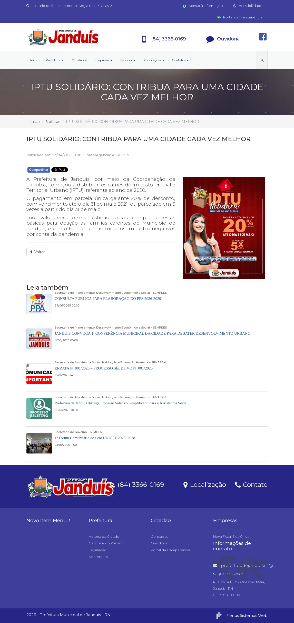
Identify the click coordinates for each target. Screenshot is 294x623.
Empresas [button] (104, 60)
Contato (251, 484)
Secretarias (98, 557)
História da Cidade (104, 536)
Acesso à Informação (202, 6)
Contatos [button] (180, 60)
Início (34, 60)
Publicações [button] (153, 60)
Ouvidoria (159, 543)
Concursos (159, 536)
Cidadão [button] (79, 60)
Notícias (53, 121)
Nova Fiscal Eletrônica (231, 536)
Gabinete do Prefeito (106, 543)
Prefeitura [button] (55, 60)
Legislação (97, 550)
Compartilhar (38, 170)
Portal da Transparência (239, 17)
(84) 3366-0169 (137, 484)
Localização (204, 484)
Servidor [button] (128, 60)
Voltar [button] (37, 252)
